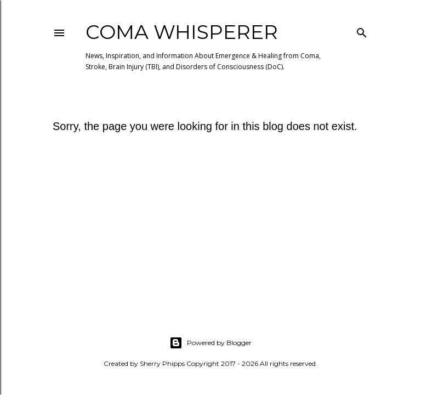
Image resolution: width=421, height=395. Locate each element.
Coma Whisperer (182, 32)
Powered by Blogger (210, 342)
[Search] (361, 30)
